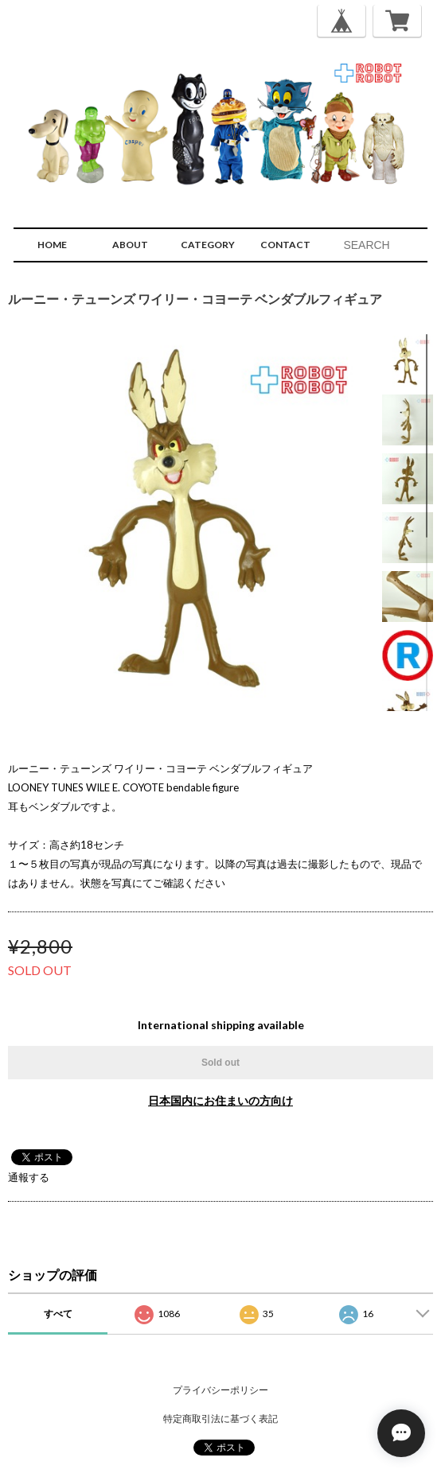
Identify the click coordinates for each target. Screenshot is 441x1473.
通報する (28, 1177)
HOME (52, 245)
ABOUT (130, 245)
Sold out (220, 1062)
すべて (58, 1313)
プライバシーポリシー (220, 1390)
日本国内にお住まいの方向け (220, 1100)
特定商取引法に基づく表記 (220, 1418)
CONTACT (285, 245)
